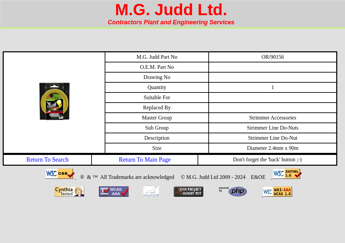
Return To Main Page (145, 159)
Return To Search (47, 159)
